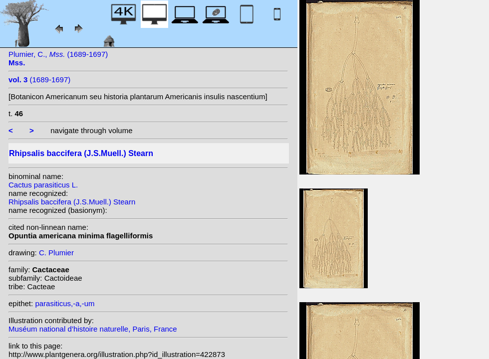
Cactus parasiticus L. (43, 184)
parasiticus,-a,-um (64, 303)
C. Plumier (56, 252)
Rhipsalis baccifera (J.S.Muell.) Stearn (71, 201)
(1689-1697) (39, 79)
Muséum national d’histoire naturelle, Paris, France (92, 329)
